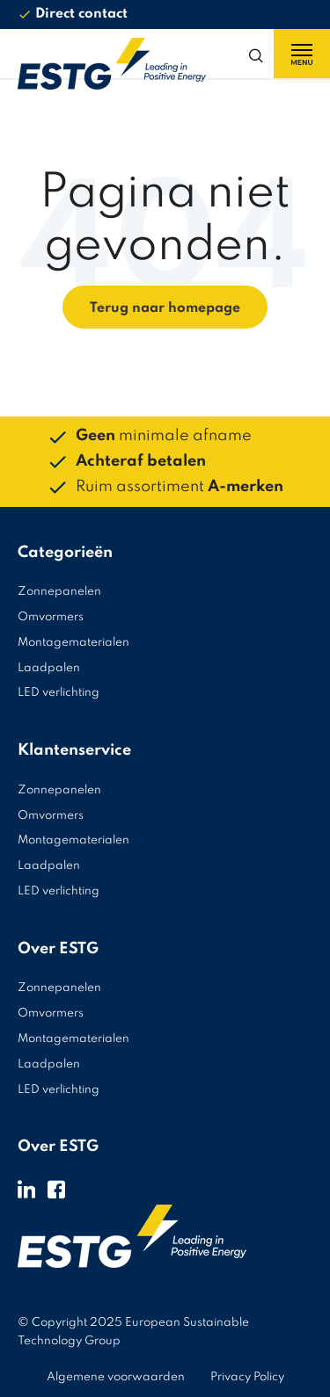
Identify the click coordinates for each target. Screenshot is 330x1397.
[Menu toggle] (302, 53)
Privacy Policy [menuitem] (247, 1377)
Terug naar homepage (165, 308)
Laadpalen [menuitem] (49, 668)
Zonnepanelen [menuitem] (59, 591)
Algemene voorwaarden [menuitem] (116, 1377)
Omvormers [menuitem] (51, 617)
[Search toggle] (259, 54)
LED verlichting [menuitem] (58, 692)
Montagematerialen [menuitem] (73, 642)
